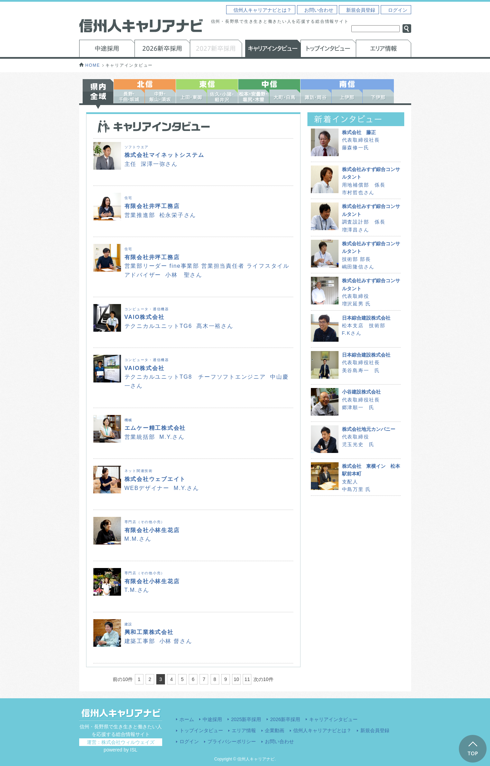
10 (236, 679)
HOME (89, 65)
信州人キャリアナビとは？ (262, 10)
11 (247, 679)
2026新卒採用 (285, 719)
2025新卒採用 (246, 719)
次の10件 (263, 679)
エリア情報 (244, 730)
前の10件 (123, 679)
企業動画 (274, 730)
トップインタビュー (201, 730)
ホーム (186, 719)
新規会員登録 (360, 10)
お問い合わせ (318, 10)
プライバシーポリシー (231, 741)
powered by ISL (120, 750)
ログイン (397, 10)
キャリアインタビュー (333, 719)
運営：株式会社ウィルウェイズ (121, 742)
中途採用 (212, 719)
